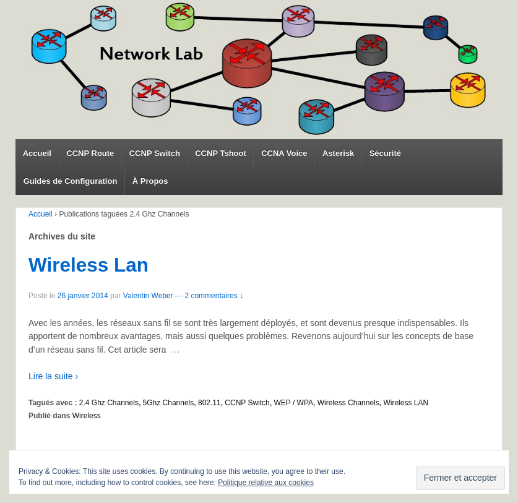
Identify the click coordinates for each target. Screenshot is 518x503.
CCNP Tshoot (220, 153)
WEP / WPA (293, 402)
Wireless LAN (405, 402)
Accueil (37, 153)
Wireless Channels (348, 402)
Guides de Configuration (71, 181)
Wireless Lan (88, 265)
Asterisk (338, 153)
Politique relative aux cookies (266, 482)
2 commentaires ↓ (213, 295)
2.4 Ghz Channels (109, 402)
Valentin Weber (148, 295)
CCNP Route (90, 153)
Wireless (86, 415)
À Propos (150, 181)
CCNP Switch (154, 153)
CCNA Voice (284, 153)
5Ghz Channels (168, 402)
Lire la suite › (53, 376)
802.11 (209, 402)
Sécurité (385, 153)
